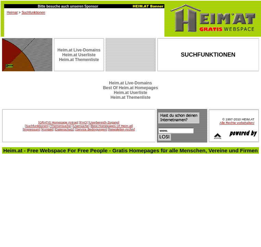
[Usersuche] (80, 126)
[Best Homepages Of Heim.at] (111, 126)
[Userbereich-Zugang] (103, 122)
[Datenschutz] (64, 129)
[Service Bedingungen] (91, 129)
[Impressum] (31, 129)
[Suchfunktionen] (37, 126)
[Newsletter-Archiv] (121, 129)
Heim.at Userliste (79, 54)
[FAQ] (83, 122)
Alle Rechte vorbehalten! (237, 123)
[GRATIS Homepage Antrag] (58, 122)
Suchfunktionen (33, 12)
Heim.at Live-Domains (79, 50)
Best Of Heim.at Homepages (130, 87)
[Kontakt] (47, 129)
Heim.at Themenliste (79, 59)
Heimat (12, 12)
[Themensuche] (60, 126)
